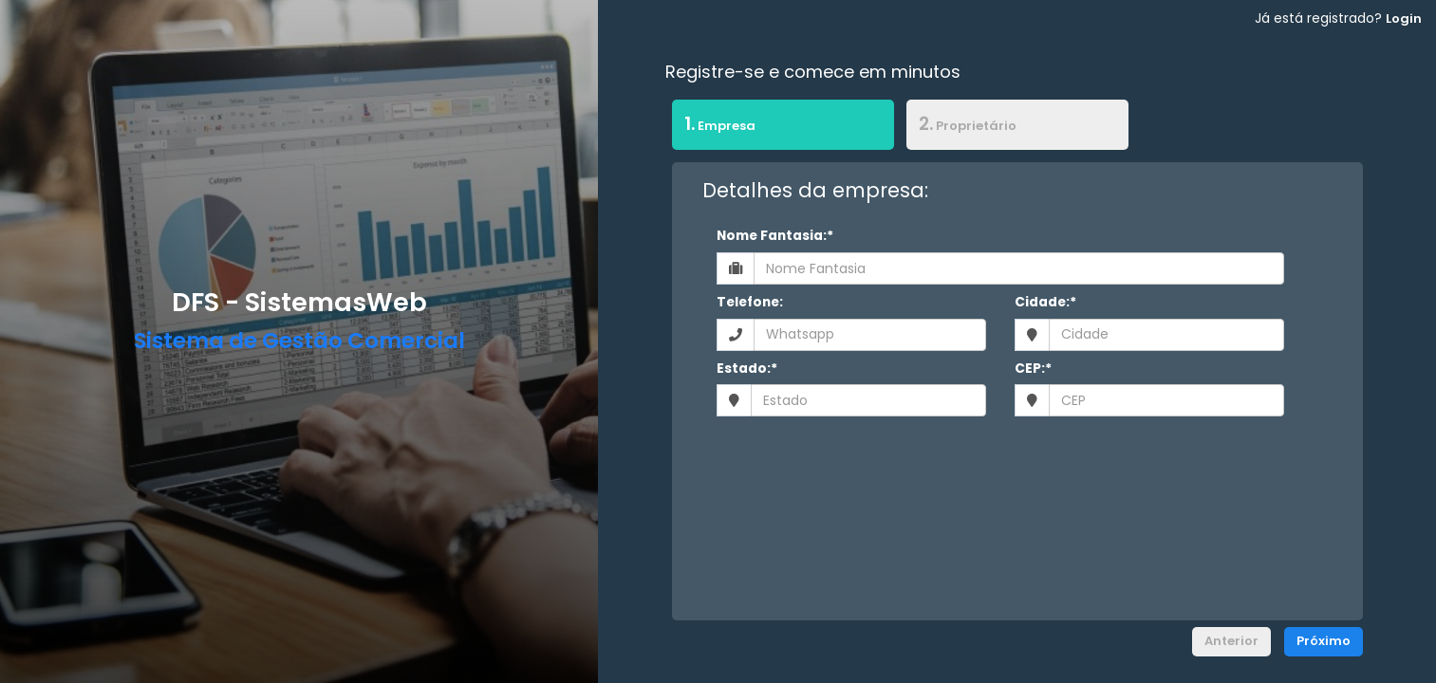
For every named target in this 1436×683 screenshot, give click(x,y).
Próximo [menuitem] (1323, 641)
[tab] (782, 128)
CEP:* (1033, 369)
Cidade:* (1045, 302)
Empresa (713, 123)
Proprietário (967, 124)
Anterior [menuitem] (1231, 641)
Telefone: (750, 302)
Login (1404, 18)
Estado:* (747, 369)
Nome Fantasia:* (775, 236)
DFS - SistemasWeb (299, 302)
